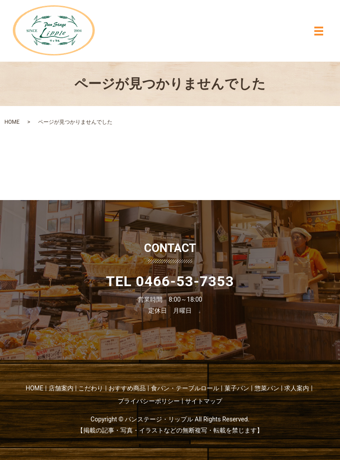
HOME (11, 122)
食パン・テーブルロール (185, 388)
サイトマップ (203, 401)
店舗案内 (61, 388)
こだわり (90, 388)
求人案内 (296, 388)
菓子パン (236, 388)
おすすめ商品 (127, 388)
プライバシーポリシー (149, 401)
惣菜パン (267, 388)
